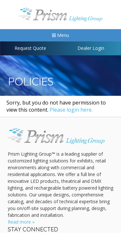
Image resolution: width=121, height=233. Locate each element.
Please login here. (71, 109)
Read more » (21, 222)
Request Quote (30, 48)
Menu (60, 35)
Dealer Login (90, 48)
